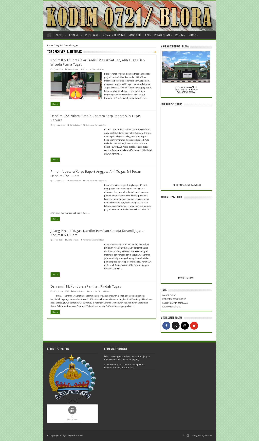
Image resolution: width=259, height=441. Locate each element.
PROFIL (60, 35)
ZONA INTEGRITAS (114, 35)
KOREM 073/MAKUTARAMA (175, 303)
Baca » (55, 104)
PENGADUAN (162, 35)
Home (49, 34)
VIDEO (192, 35)
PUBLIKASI (91, 35)
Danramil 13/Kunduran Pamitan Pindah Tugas (86, 286)
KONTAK (180, 35)
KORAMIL (74, 35)
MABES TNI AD (169, 295)
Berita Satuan (72, 69)
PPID (148, 35)
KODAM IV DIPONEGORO (174, 299)
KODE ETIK (135, 35)
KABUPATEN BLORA (171, 306)
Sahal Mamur (110, 364)
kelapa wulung (111, 356)
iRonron (208, 435)
